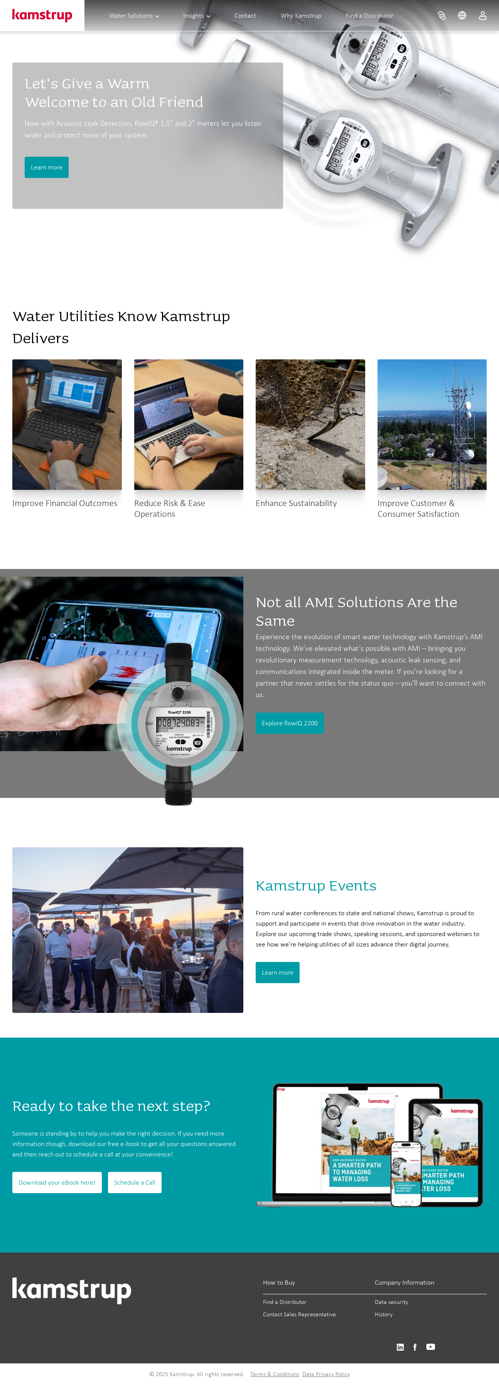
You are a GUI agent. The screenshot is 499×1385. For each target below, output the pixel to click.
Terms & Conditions (274, 1374)
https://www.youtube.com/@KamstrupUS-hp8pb (430, 1347)
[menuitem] (442, 15)
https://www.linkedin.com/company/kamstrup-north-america (400, 1347)
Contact (245, 15)
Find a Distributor (369, 15)
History (384, 1314)
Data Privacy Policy (326, 1374)
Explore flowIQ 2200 (290, 723)
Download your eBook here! (57, 1182)
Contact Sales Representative (299, 1314)
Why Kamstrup (301, 15)
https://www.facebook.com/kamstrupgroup (415, 1347)
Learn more (46, 167)
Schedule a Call (134, 1182)
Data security (391, 1301)
